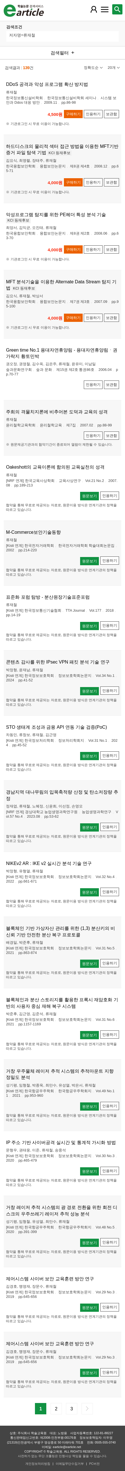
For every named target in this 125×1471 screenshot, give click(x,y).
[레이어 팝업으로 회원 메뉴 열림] (94, 9)
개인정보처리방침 (37, 1463)
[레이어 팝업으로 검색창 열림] (117, 9)
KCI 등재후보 (59, 153)
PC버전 (94, 1463)
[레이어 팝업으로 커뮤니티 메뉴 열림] (104, 9)
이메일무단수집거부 (70, 1463)
